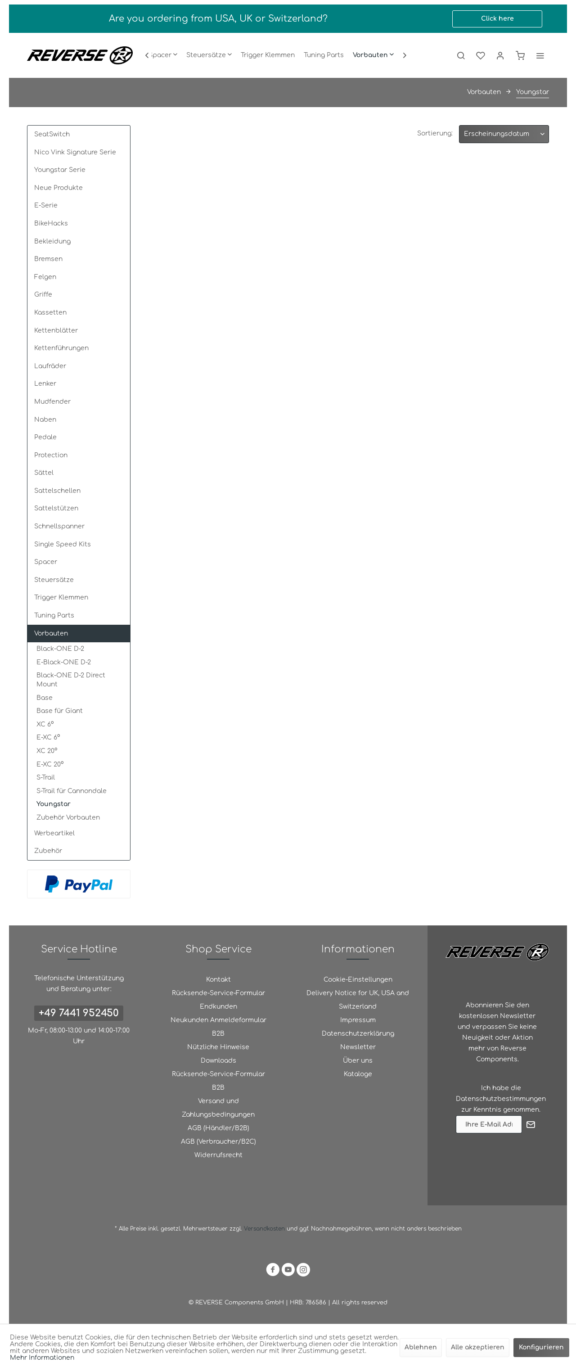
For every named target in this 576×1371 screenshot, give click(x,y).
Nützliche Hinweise (218, 1047)
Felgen (45, 277)
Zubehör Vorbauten (68, 817)
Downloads (218, 1060)
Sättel (44, 472)
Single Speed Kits (62, 544)
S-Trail (45, 777)
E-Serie (46, 205)
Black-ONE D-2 (60, 648)
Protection (51, 455)
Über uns (358, 1060)
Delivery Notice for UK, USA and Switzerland (357, 1000)
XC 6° (45, 724)
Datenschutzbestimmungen (501, 1099)
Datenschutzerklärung (358, 1033)
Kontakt (218, 979)
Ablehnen (421, 1347)
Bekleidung (52, 241)
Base (44, 698)
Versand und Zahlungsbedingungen (218, 1108)
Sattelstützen (56, 508)
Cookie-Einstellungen (358, 979)
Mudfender (52, 401)
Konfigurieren (541, 1347)
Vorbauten (51, 633)
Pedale (45, 437)
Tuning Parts (54, 615)
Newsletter (358, 1047)
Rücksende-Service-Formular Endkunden (218, 1000)
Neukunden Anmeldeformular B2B (218, 1027)
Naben (45, 419)
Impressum (358, 1020)
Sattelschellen (57, 490)
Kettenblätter (56, 330)
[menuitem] (163, 55)
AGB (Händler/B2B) (218, 1128)
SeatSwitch (52, 134)
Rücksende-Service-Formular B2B (218, 1081)
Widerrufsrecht (218, 1155)
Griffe (43, 294)
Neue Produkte (58, 188)
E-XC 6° (48, 737)
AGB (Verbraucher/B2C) (218, 1141)
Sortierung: (435, 133)
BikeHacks (51, 223)
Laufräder (50, 366)
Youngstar (53, 804)
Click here (497, 18)
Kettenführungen (61, 348)
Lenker (45, 383)
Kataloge (358, 1074)
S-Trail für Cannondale (71, 791)
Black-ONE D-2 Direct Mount (70, 680)
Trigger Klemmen (61, 597)
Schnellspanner (59, 526)
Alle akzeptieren (477, 1347)
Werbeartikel (54, 833)
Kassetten (50, 312)
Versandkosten (264, 1229)
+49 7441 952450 (79, 1013)
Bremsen (48, 259)
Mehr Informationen (42, 1357)
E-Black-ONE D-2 (63, 662)
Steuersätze (54, 580)
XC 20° (47, 751)
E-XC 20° (50, 764)
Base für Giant (59, 711)
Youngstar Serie (60, 170)
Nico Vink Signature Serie (75, 152)
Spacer (45, 562)
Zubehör (48, 851)
